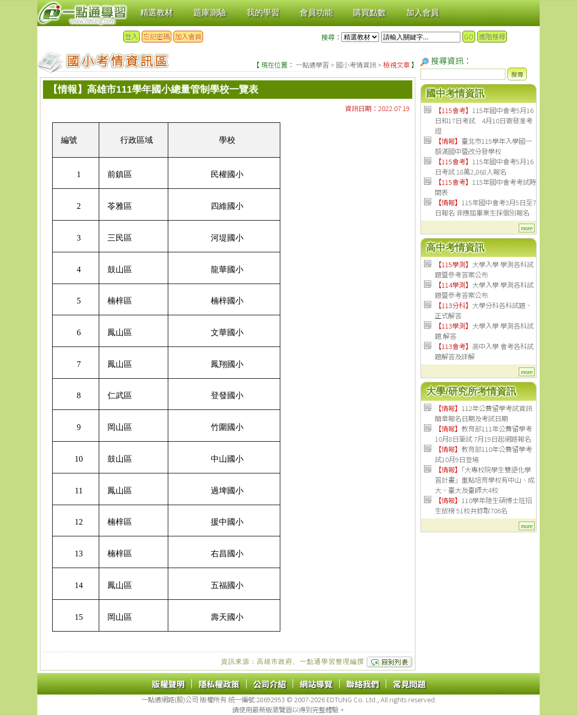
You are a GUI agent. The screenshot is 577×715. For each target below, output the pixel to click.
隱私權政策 (218, 684)
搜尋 (517, 74)
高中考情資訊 (455, 247)
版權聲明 (168, 684)
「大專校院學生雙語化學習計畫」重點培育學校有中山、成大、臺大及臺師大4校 (485, 480)
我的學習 (263, 12)
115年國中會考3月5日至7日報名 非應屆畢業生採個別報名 (485, 208)
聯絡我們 (362, 684)
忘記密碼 (156, 36)
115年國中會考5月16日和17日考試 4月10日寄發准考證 (484, 120)
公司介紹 (269, 684)
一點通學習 (312, 65)
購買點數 (369, 12)
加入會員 (422, 12)
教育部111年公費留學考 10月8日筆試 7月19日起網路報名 (483, 434)
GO (469, 36)
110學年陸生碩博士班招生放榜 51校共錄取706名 (483, 505)
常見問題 (409, 684)
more (526, 228)
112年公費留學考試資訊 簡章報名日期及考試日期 (483, 413)
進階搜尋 (492, 36)
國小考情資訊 (356, 65)
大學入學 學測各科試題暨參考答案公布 (484, 269)
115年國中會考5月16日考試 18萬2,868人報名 (484, 167)
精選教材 (156, 12)
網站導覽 (316, 684)
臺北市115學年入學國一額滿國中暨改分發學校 (483, 146)
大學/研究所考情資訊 (471, 391)
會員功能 (316, 12)
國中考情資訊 (455, 93)
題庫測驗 (209, 12)
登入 (131, 36)
